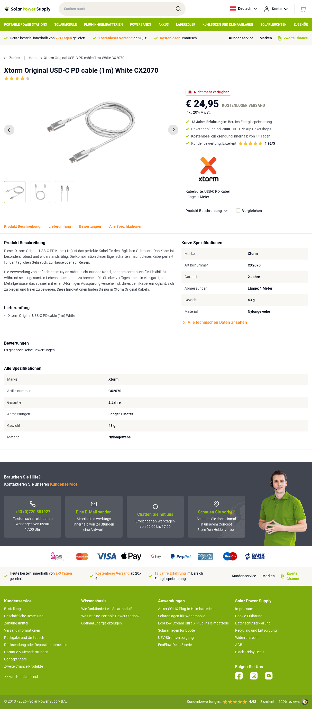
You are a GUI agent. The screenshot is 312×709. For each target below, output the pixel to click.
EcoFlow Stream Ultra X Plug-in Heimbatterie (193, 623)
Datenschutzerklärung (253, 623)
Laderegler (185, 24)
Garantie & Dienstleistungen (26, 652)
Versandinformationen (22, 630)
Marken (266, 38)
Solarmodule (65, 24)
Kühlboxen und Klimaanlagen (228, 24)
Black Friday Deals (249, 652)
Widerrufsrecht (247, 638)
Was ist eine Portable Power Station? (110, 616)
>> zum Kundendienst (21, 677)
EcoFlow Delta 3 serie (175, 645)
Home (33, 58)
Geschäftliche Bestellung (23, 616)
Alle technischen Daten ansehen (214, 322)
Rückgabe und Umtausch (24, 638)
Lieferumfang (60, 226)
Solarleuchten (273, 24)
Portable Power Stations (25, 24)
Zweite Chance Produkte (23, 666)
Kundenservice (241, 38)
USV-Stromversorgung (176, 638)
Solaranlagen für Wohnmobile (181, 616)
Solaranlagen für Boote (176, 630)
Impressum (244, 609)
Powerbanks (140, 24)
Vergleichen (252, 211)
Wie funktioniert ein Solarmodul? (106, 609)
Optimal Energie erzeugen (101, 623)
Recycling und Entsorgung (256, 630)
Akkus (164, 24)
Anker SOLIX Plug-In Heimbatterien (186, 609)
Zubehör (301, 24)
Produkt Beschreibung (209, 211)
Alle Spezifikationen (125, 226)
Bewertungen (90, 226)
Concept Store (15, 659)
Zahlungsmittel (16, 623)
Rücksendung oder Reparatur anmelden (35, 645)
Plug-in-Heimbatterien (103, 24)
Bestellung (12, 609)
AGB (238, 645)
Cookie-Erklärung (248, 616)
